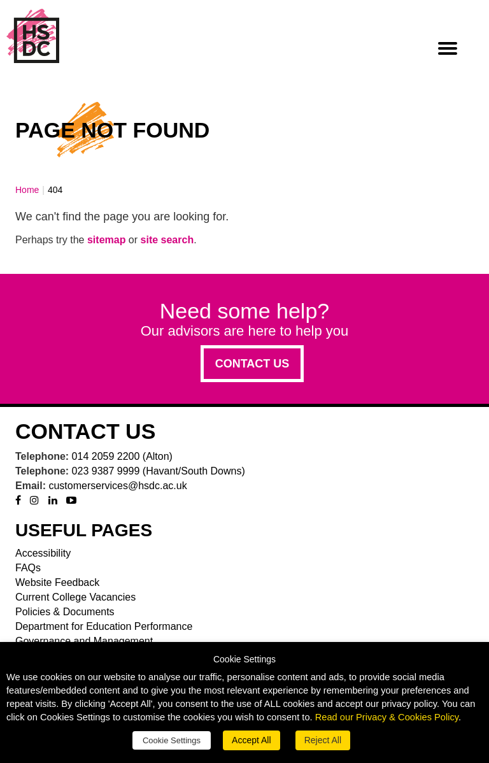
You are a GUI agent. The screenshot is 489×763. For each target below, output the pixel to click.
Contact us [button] (252, 363)
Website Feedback (57, 582)
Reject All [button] (322, 740)
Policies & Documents (65, 611)
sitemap (106, 239)
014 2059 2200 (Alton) (122, 456)
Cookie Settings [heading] (244, 659)
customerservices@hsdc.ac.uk (117, 485)
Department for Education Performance (103, 626)
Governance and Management (84, 641)
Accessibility (43, 553)
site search (167, 239)
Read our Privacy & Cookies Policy (386, 717)
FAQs (28, 567)
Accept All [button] (251, 740)
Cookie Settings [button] (172, 740)
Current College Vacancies (75, 597)
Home (27, 190)
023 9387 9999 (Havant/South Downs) (158, 471)
